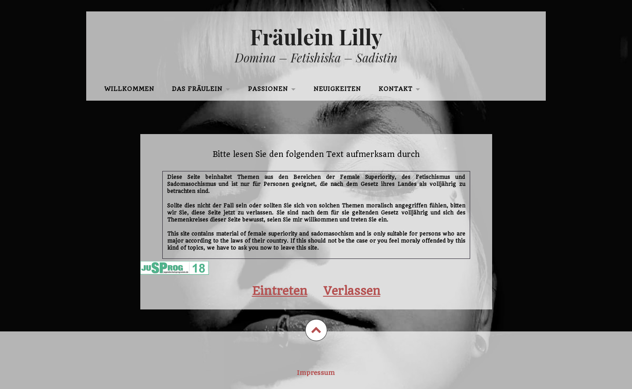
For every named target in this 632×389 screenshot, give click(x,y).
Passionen (268, 89)
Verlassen (351, 291)
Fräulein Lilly (316, 36)
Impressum (316, 373)
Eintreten (279, 291)
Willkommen (129, 89)
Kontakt (396, 89)
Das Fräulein (197, 89)
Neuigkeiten (337, 89)
